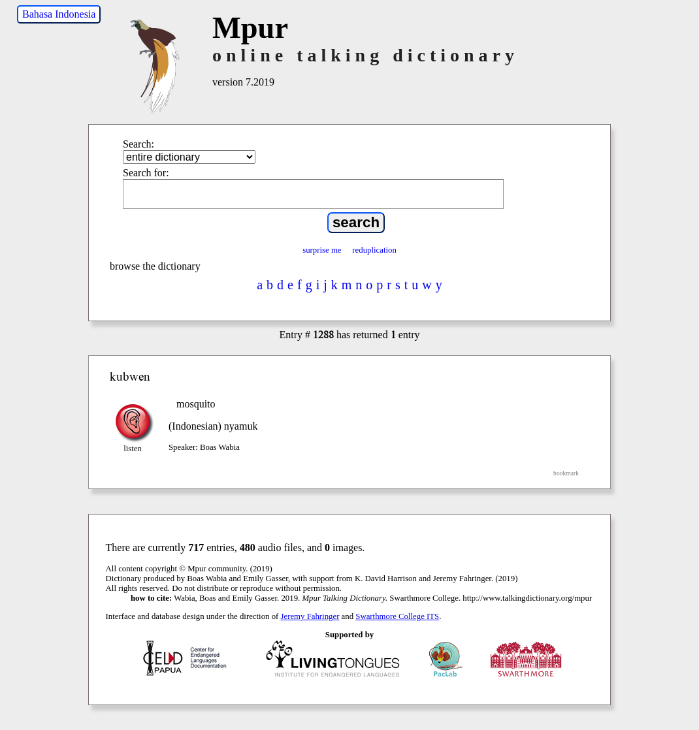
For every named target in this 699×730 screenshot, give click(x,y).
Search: (138, 144)
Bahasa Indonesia (58, 14)
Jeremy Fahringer (310, 616)
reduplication (374, 250)
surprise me (321, 250)
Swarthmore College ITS (397, 616)
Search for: (146, 172)
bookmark (566, 473)
